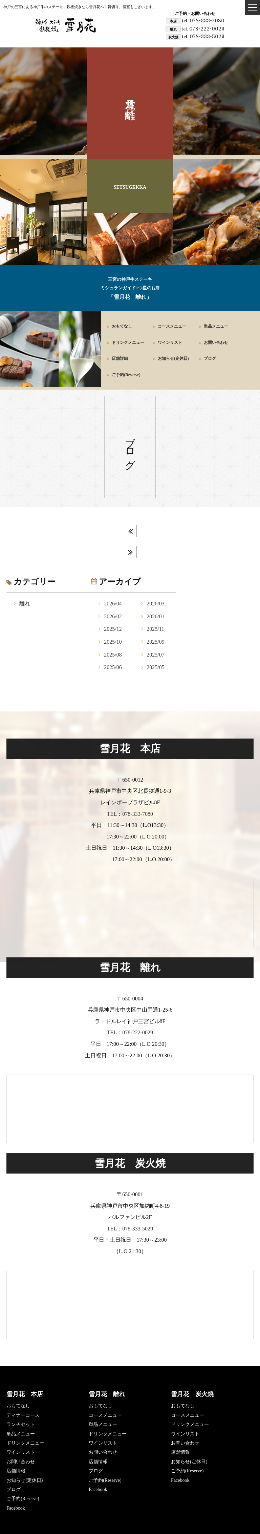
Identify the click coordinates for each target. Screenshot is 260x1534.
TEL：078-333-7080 (130, 814)
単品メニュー (216, 326)
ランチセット (20, 1424)
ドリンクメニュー (128, 342)
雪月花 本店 (24, 1394)
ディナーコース (23, 1415)
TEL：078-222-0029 (130, 1032)
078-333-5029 (203, 36)
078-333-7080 (203, 20)
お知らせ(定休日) (173, 358)
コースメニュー (172, 326)
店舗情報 (15, 1470)
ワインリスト (170, 342)
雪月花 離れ (107, 1394)
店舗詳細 (120, 358)
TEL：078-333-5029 (130, 1228)
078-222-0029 (202, 28)
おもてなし (122, 326)
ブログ (210, 358)
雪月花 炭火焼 (192, 1394)
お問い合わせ (216, 342)
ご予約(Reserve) (126, 374)
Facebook (15, 1508)
